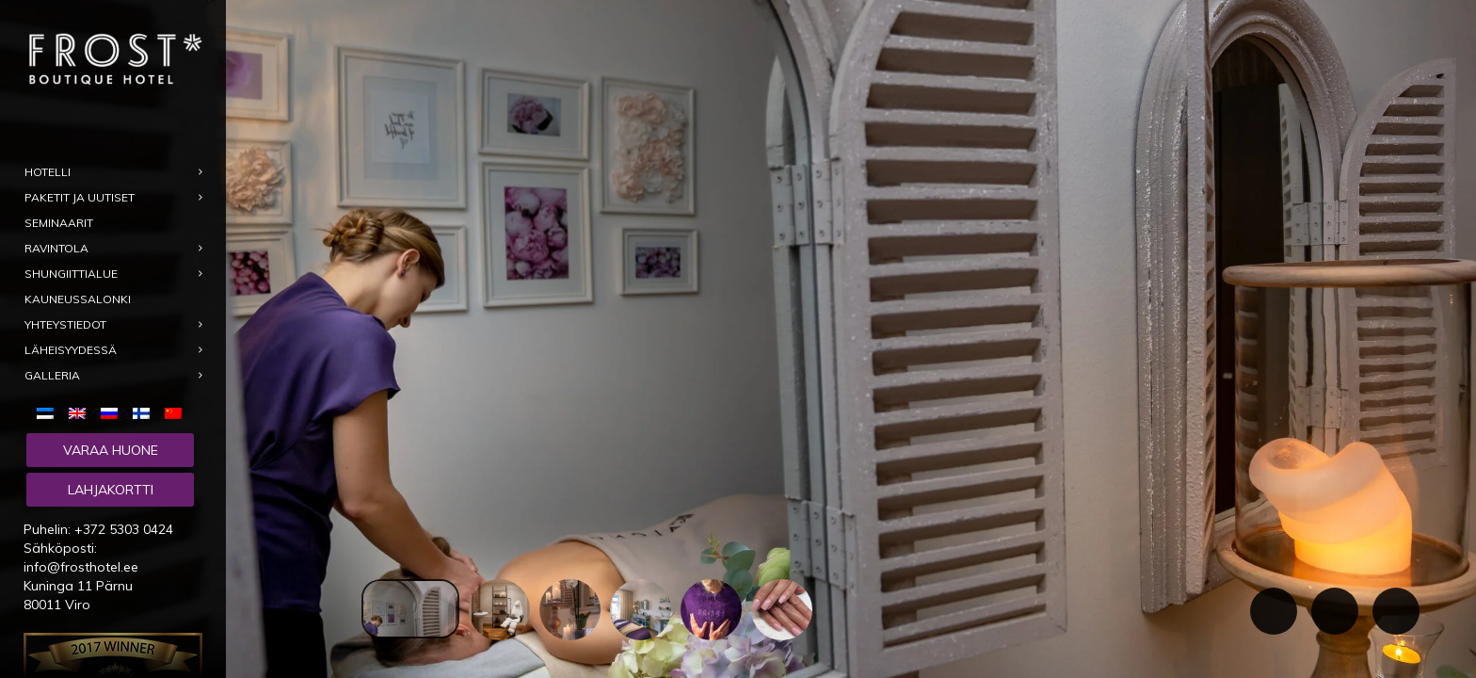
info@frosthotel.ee (81, 566)
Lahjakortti (110, 489)
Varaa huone (110, 450)
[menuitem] (49, 412)
